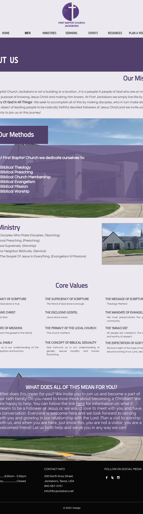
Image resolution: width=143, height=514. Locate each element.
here (80, 403)
